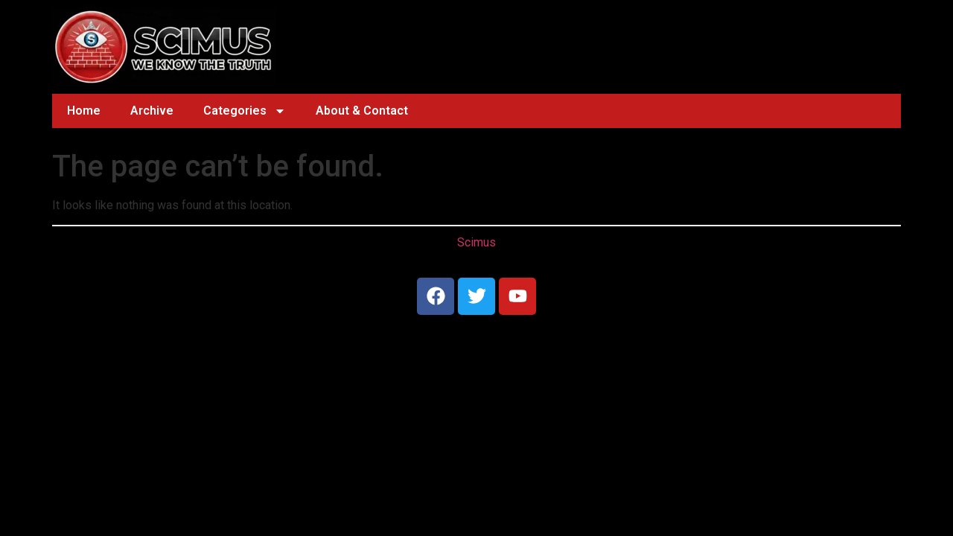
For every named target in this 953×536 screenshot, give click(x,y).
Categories (244, 111)
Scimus (476, 242)
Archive (151, 110)
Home (84, 110)
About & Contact (362, 110)
